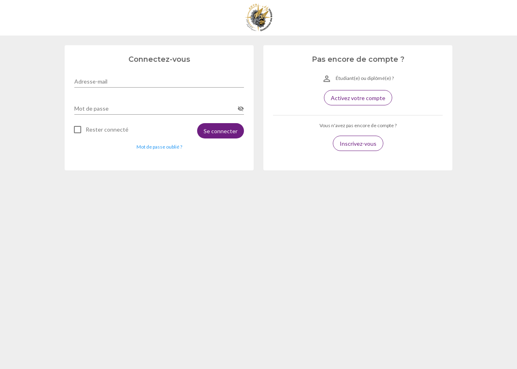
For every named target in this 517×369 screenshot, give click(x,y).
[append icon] (240, 108)
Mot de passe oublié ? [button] (159, 147)
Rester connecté (107, 129)
